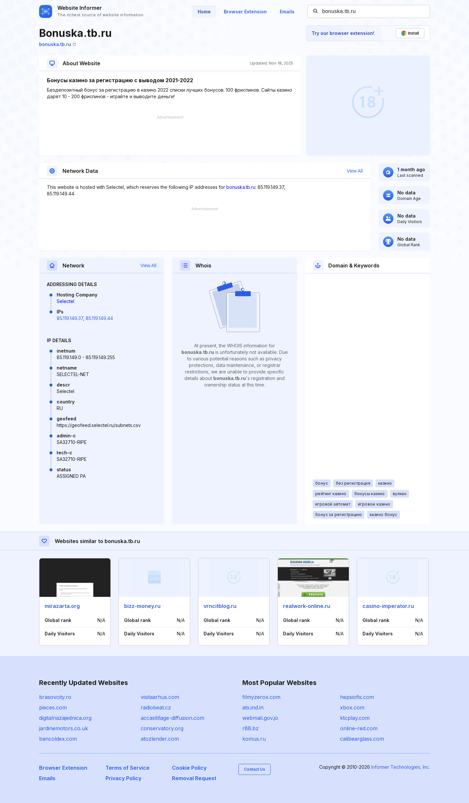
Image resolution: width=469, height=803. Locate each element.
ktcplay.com (355, 718)
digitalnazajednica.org (65, 718)
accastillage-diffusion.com (172, 718)
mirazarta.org (62, 606)
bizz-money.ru (142, 606)
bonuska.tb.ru (57, 44)
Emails (287, 11)
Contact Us (254, 769)
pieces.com (53, 707)
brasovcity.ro (55, 697)
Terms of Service (127, 768)
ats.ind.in (252, 707)
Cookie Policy (189, 768)
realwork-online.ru (306, 606)
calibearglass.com (362, 738)
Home (204, 11)
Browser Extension (245, 11)
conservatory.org (162, 728)
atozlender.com (160, 738)
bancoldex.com (58, 738)
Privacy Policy (123, 778)
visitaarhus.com (160, 697)
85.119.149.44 (99, 318)
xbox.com (352, 707)
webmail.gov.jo (260, 718)
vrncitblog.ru (220, 606)
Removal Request (194, 778)
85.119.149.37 (70, 318)
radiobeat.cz (156, 707)
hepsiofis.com (357, 697)
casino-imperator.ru (388, 606)
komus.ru (254, 738)
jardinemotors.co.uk (63, 728)
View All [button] (355, 171)
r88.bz (250, 728)
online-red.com (358, 728)
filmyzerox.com (261, 697)
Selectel (65, 301)
